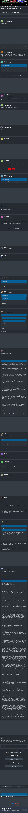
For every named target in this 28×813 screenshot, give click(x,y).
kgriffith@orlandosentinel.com (16, 413)
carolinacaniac (6, 50)
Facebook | (10, 6)
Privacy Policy (11, 805)
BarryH (5, 204)
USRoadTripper (6, 461)
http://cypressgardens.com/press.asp (7, 574)
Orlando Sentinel (3, 356)
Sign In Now (14, 766)
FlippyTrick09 (6, 94)
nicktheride (6, 247)
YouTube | (13, 6)
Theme (7, 805)
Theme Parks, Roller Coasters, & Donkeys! (13, 12)
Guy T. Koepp (6, 19)
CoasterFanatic (6, 126)
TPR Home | (2, 6)
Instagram (16, 6)
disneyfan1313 (6, 521)
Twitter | (7, 6)
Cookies (21, 805)
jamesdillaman (6, 138)
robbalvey (5, 291)
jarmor (5, 255)
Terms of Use (3, 809)
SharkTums (6, 433)
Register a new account (14, 759)
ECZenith (5, 736)
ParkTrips (5, 453)
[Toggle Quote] (2, 65)
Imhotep (5, 567)
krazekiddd (6, 349)
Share (6, 786)
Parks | (5, 6)
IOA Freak (3, 11)
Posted (8, 21)
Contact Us (17, 805)
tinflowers (5, 175)
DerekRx (5, 497)
